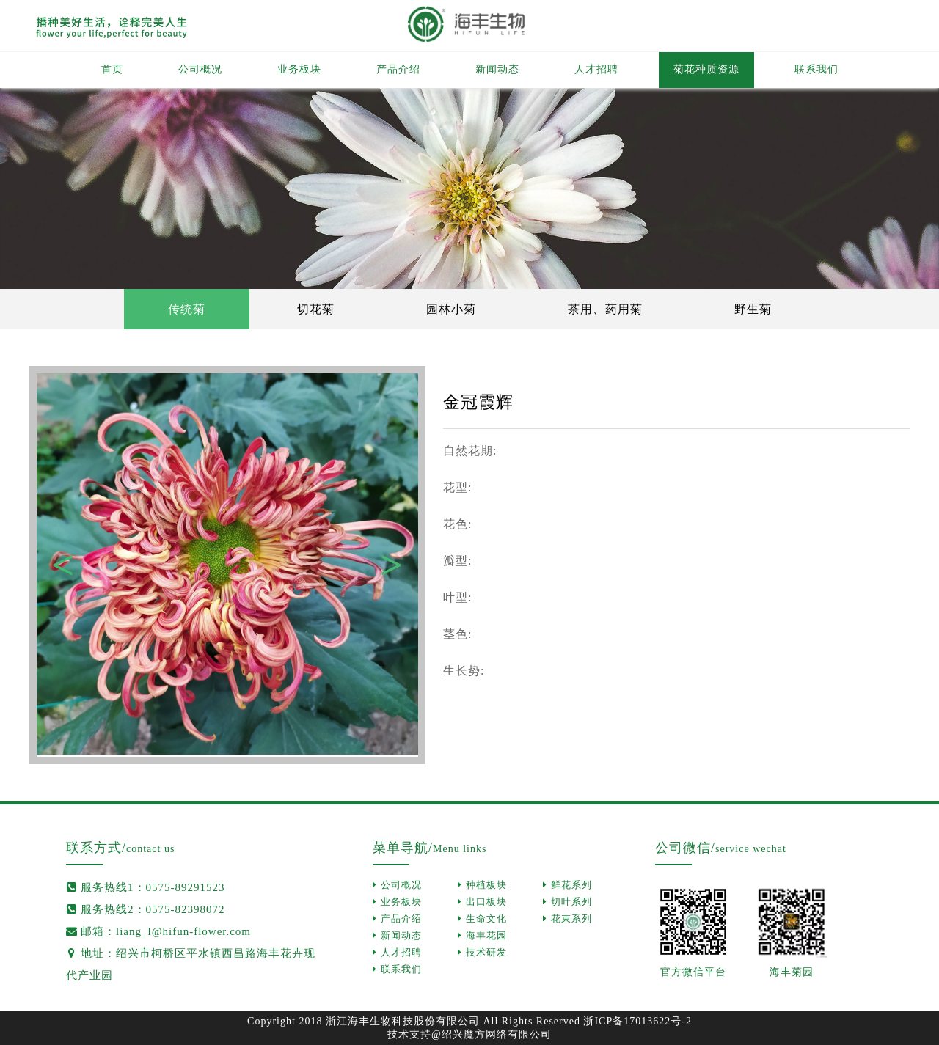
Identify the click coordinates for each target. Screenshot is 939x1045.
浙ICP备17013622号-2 (637, 1021)
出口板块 (482, 901)
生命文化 (482, 918)
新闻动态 (497, 69)
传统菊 (186, 309)
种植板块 (482, 884)
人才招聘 (596, 69)
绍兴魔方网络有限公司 (497, 1034)
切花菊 (316, 309)
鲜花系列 (567, 884)
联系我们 (816, 69)
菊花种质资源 (706, 69)
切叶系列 (567, 901)
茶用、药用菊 (605, 309)
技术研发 (482, 952)
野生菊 (753, 309)
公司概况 (200, 69)
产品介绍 (398, 69)
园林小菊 (451, 309)
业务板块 (299, 69)
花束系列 (567, 918)
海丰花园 (482, 935)
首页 (112, 69)
